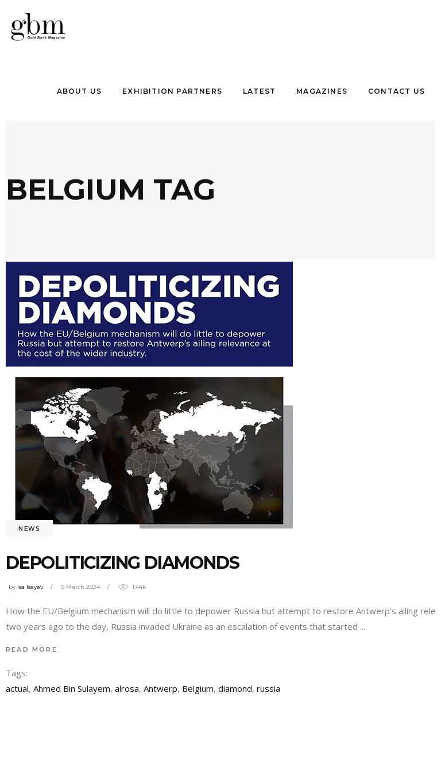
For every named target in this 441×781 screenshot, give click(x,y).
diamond (235, 688)
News (29, 529)
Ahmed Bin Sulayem (71, 688)
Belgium (198, 688)
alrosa (127, 688)
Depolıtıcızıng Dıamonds (122, 562)
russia (268, 688)
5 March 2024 (80, 587)
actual (17, 688)
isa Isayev (30, 587)
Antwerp (160, 688)
